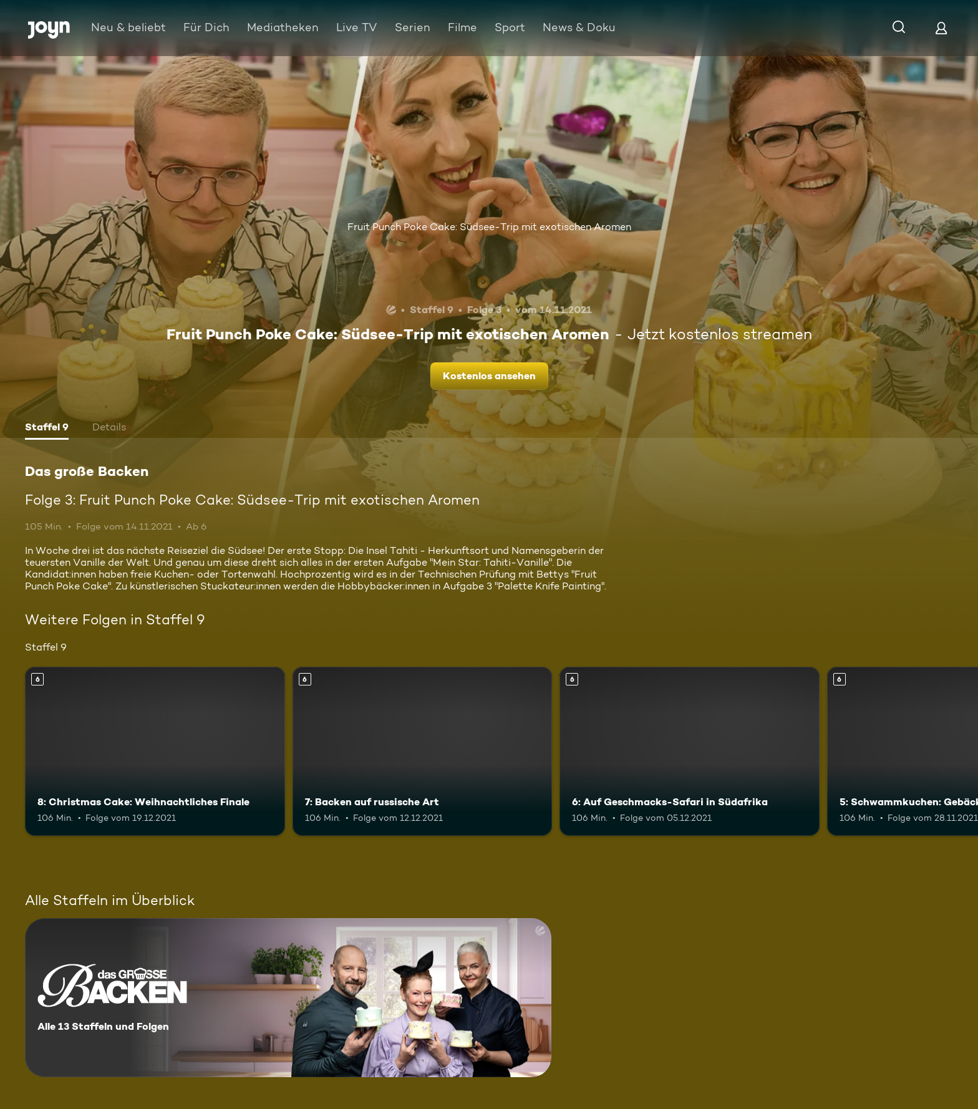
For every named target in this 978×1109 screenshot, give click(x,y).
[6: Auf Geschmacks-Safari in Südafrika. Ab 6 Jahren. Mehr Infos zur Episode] (689, 751)
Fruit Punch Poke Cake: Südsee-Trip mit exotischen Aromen (489, 227)
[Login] (941, 28)
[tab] (46, 428)
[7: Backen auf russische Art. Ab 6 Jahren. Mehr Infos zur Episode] (423, 751)
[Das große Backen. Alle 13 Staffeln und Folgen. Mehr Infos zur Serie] (288, 997)
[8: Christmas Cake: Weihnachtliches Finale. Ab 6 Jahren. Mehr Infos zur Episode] (155, 751)
